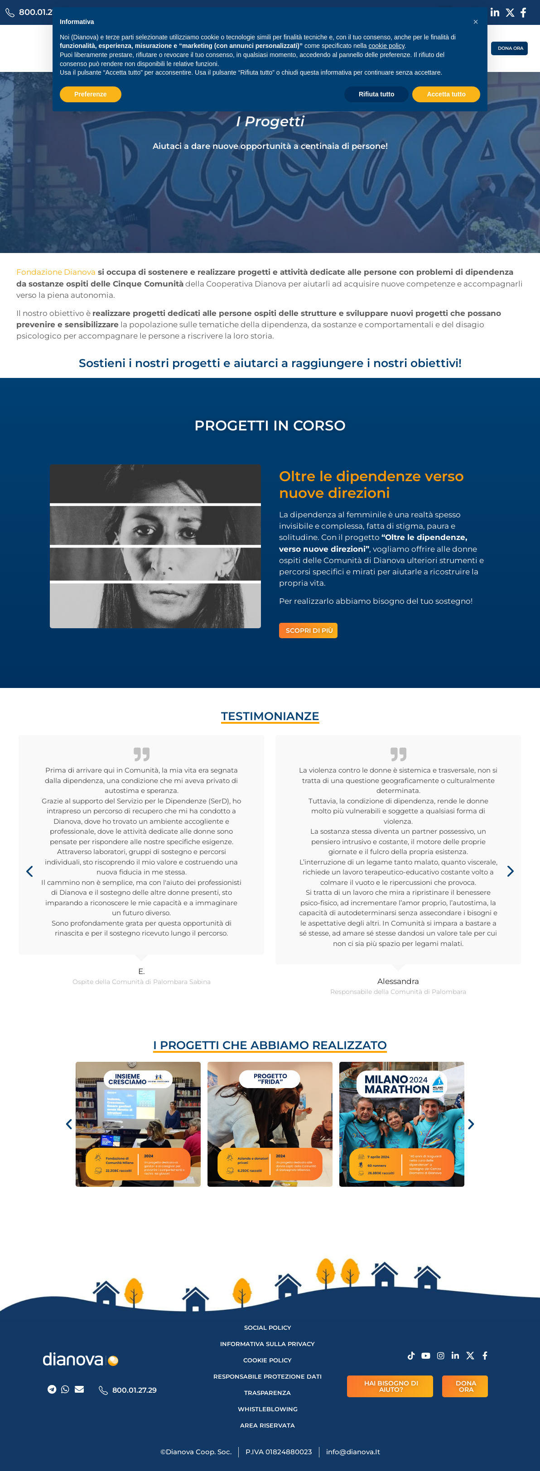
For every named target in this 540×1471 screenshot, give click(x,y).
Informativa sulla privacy (267, 1343)
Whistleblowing (268, 1409)
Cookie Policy (267, 1360)
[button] (475, 21)
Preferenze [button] (90, 94)
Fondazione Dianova (56, 272)
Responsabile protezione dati (267, 1376)
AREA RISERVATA (267, 1425)
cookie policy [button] (387, 45)
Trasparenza (267, 1392)
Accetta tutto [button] (446, 94)
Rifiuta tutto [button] (377, 94)
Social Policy (267, 1327)
